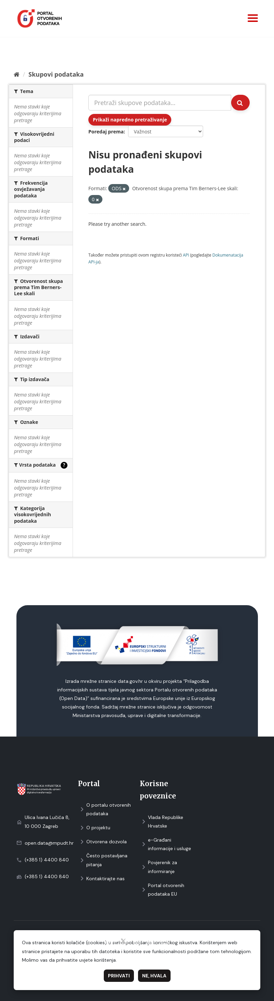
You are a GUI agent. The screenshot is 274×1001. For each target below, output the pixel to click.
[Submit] (240, 102)
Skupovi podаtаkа (56, 74)
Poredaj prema (106, 131)
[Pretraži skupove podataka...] (159, 102)
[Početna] (17, 74)
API (186, 255)
